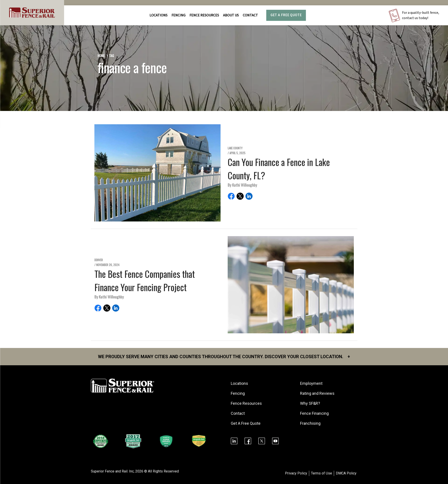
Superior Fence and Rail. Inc (112, 471)
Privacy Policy (296, 473)
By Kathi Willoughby (242, 185)
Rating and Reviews (317, 393)
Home (101, 55)
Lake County (235, 148)
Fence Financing (314, 413)
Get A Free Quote (286, 15)
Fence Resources (246, 403)
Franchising (310, 423)
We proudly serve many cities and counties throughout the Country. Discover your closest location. (224, 356)
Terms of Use (321, 473)
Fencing (238, 393)
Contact (250, 15)
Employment (311, 383)
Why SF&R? (310, 403)
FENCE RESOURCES (204, 15)
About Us (231, 15)
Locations (158, 15)
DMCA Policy (346, 473)
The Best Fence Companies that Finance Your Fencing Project (144, 280)
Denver (98, 260)
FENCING (178, 15)
